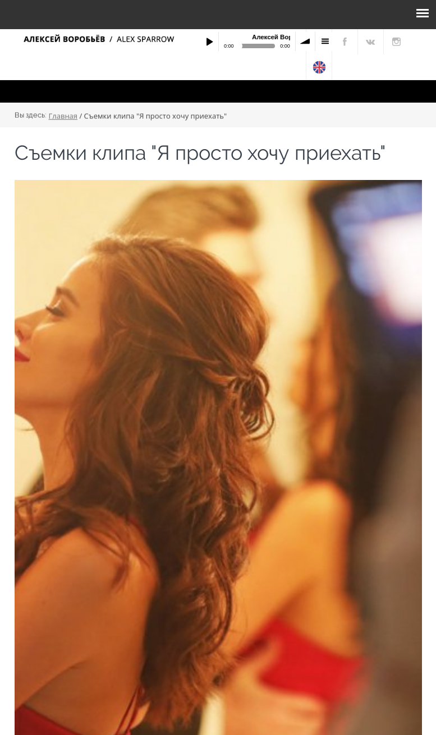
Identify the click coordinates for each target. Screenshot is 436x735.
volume (305, 41)
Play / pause (209, 41)
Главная (63, 116)
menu (324, 41)
